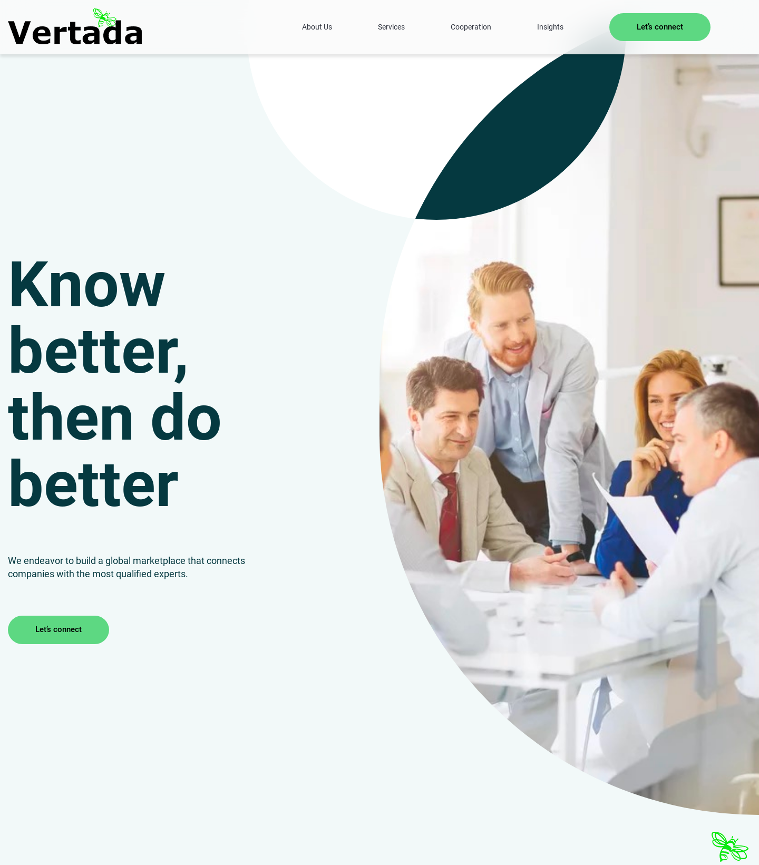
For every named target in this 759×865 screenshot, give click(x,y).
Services (391, 27)
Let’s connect (660, 27)
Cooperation (471, 27)
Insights (550, 27)
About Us (317, 27)
